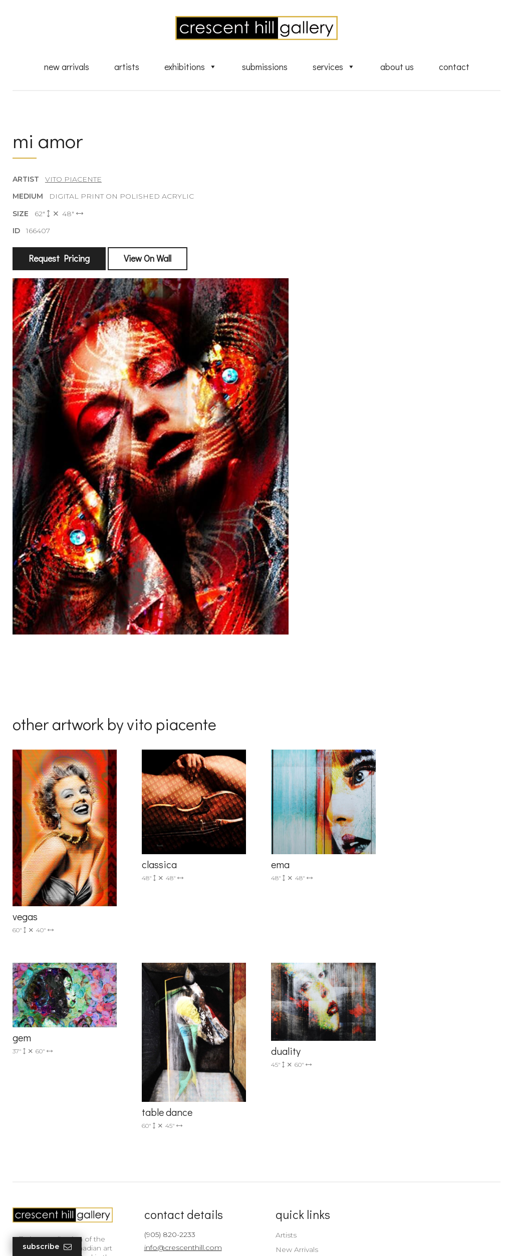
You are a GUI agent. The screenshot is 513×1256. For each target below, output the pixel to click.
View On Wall (147, 259)
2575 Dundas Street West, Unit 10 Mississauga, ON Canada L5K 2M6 (185, 1135)
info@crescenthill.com (179, 1095)
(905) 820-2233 (166, 1082)
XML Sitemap (293, 1192)
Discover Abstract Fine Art (314, 1125)
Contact (454, 67)
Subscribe (47, 1246)
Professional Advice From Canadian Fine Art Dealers (314, 1144)
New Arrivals (66, 67)
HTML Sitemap (295, 1206)
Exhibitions (190, 67)
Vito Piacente (73, 179)
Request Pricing (59, 259)
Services (334, 67)
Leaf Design (311, 1235)
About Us (397, 67)
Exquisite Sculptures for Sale (318, 1111)
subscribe (428, 1136)
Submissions (265, 67)
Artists (126, 67)
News (279, 1177)
